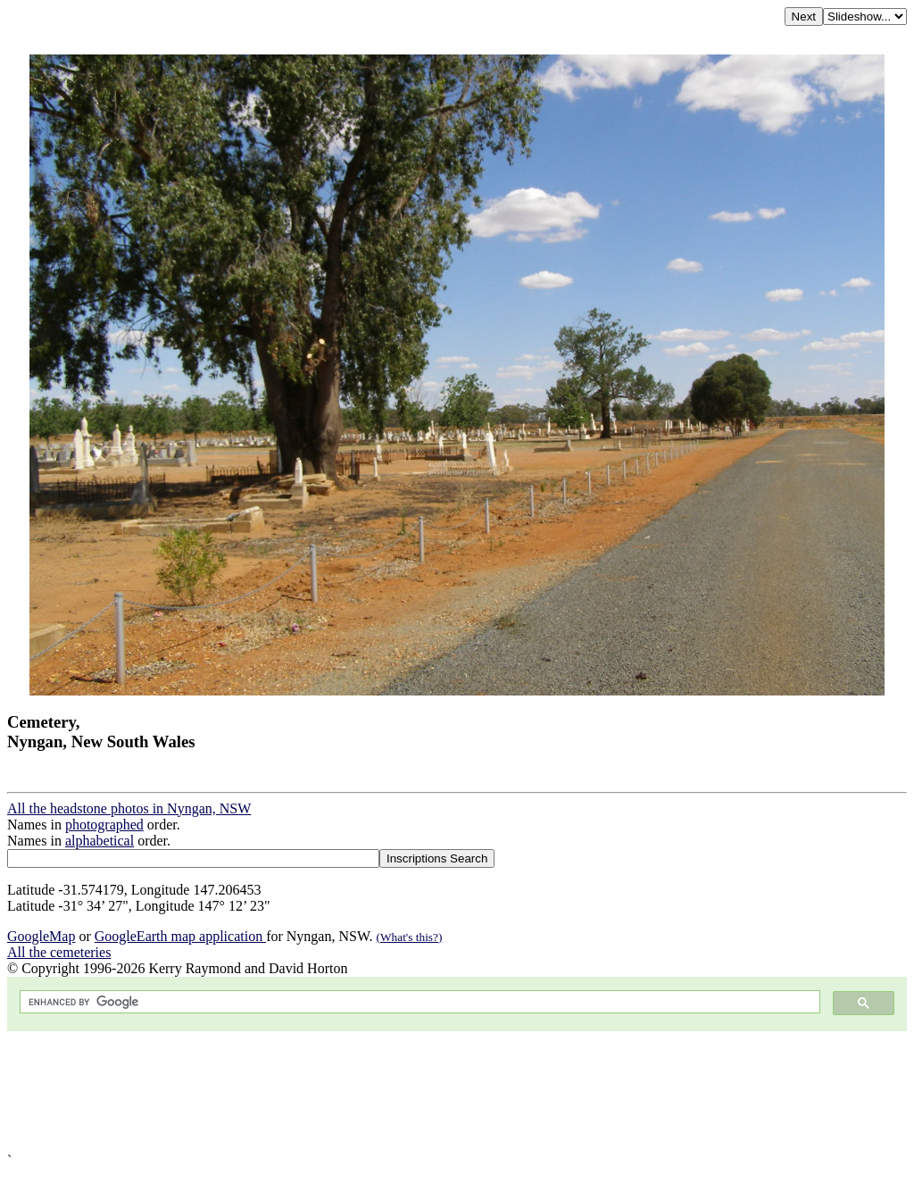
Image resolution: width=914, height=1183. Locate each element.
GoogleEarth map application (180, 936)
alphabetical (99, 840)
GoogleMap (41, 936)
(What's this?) (410, 937)
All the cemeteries (59, 952)
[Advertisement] (457, 1092)
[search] (418, 1002)
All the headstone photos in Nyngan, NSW (129, 808)
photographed (104, 824)
